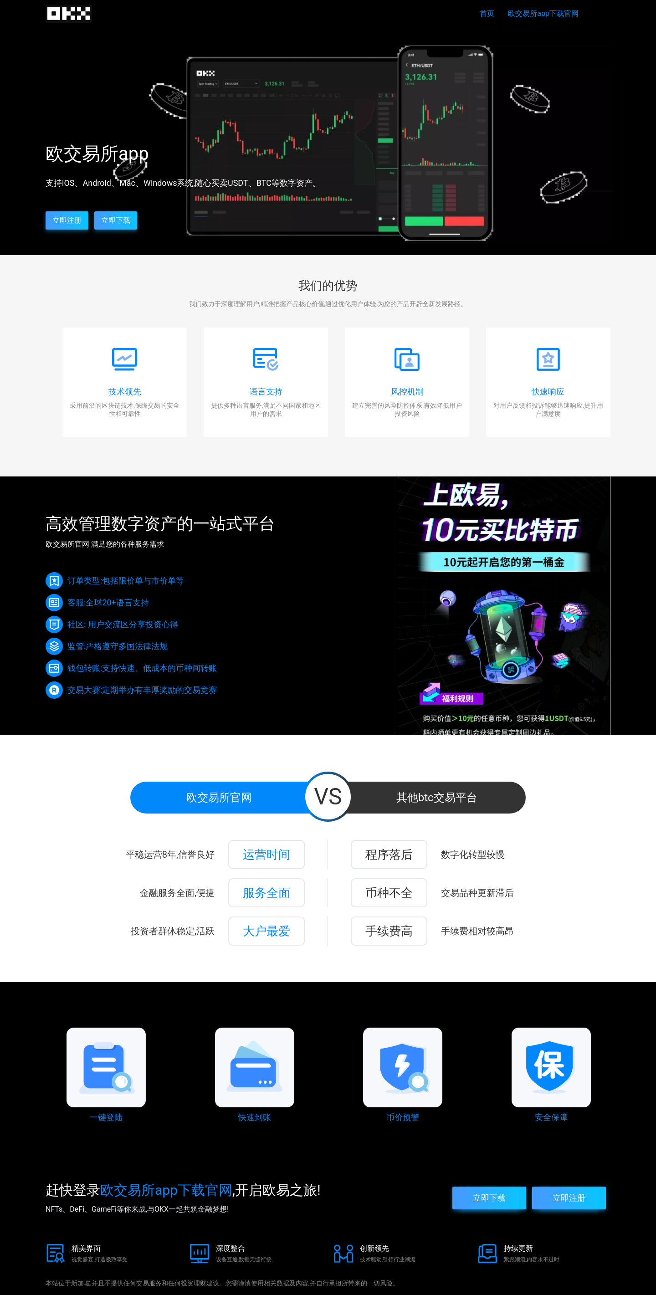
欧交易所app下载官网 (543, 13)
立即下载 (115, 220)
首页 (487, 13)
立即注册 (67, 220)
